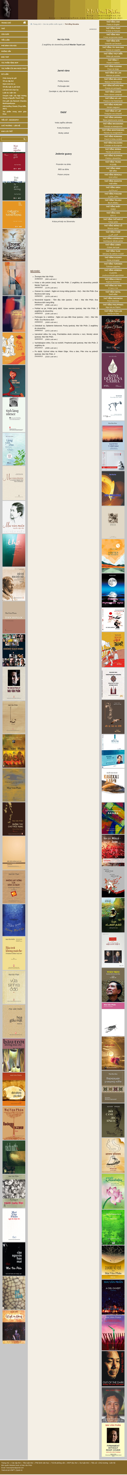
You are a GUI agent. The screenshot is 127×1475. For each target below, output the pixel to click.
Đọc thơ (5, 57)
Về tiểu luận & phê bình (11, 87)
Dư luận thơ (84, 1463)
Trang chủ (6, 23)
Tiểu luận (5, 40)
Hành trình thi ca (9, 84)
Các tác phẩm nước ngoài (52, 24)
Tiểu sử (94, 1463)
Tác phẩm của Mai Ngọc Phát (14, 68)
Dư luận (4, 74)
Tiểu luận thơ (28, 1463)
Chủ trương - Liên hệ (107, 1463)
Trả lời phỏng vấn (58, 1463)
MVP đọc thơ (72, 1463)
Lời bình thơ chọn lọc (11, 90)
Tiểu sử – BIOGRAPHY (10, 120)
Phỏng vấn (6, 51)
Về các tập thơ (8, 81)
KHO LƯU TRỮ (6, 131)
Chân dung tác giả (9, 78)
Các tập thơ (16, 1463)
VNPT (12, 1470)
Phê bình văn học (9, 46)
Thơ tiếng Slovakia (72, 24)
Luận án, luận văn (9, 93)
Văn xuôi (5, 34)
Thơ (3, 28)
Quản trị (19, 1470)
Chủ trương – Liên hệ (10, 126)
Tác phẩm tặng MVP (9, 63)
